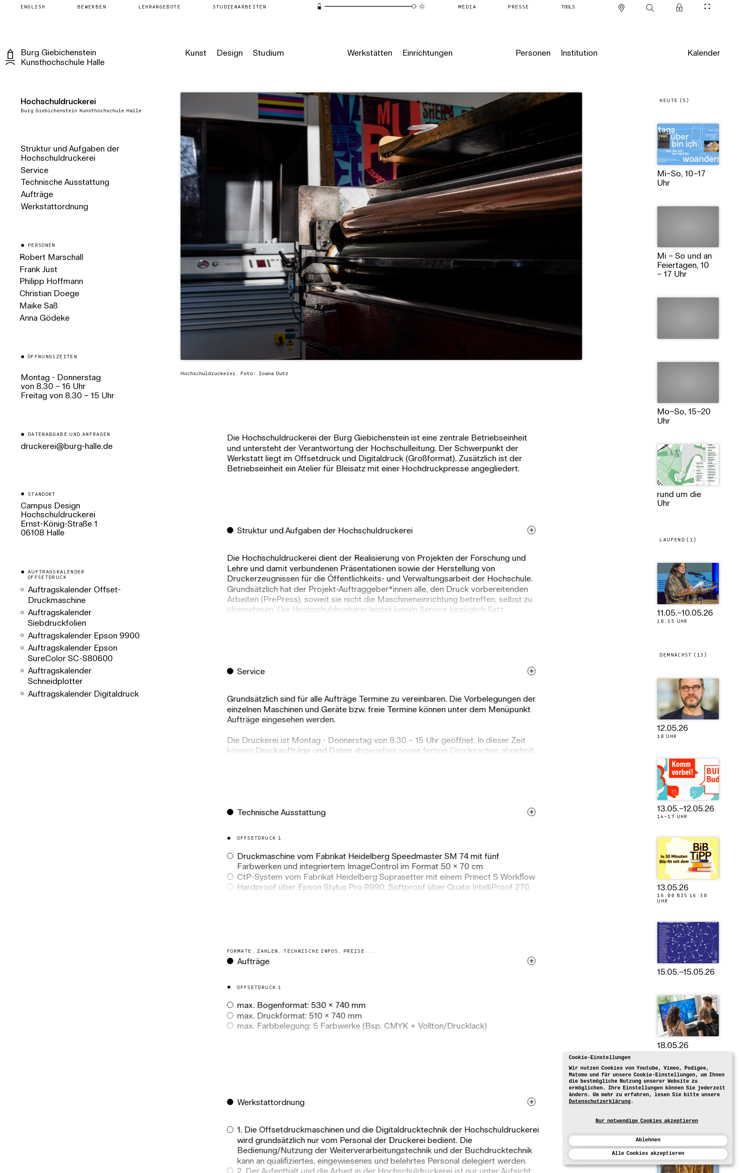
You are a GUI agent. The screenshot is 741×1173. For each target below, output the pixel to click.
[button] (383, 584)
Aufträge (37, 195)
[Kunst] (195, 53)
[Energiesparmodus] (319, 6)
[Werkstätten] (368, 53)
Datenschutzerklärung (599, 1102)
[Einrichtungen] (427, 53)
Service (35, 171)
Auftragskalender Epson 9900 (84, 636)
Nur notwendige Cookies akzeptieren (647, 1121)
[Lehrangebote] (159, 6)
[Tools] (568, 6)
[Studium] (268, 53)
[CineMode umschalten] (707, 6)
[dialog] (648, 1108)
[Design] (229, 53)
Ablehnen (648, 1140)
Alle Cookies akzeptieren (648, 1154)
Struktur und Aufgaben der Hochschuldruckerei (70, 153)
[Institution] (578, 53)
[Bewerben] (92, 6)
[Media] (467, 6)
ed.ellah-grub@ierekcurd (67, 446)
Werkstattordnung (54, 207)
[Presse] (518, 6)
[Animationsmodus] (421, 6)
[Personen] (532, 53)
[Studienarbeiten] (239, 6)
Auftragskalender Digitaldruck (83, 694)
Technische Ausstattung (65, 182)
